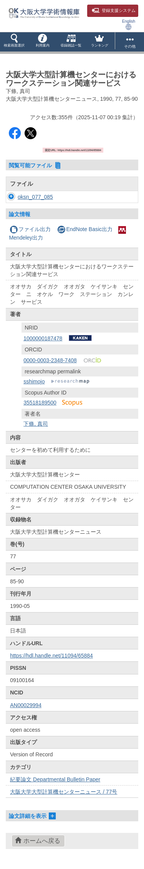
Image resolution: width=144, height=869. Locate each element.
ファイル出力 (30, 229)
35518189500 (39, 403)
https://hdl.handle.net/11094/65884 (51, 656)
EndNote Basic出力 (85, 229)
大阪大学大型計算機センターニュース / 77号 (63, 792)
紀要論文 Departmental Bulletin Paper (55, 779)
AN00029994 (25, 705)
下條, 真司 (35, 424)
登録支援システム (114, 10)
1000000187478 (42, 338)
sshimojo (34, 381)
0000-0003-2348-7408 (50, 360)
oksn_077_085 (35, 197)
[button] (14, 42)
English (128, 24)
